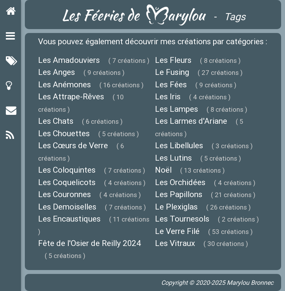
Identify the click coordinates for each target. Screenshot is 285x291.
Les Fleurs (173, 60)
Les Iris (168, 97)
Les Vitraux (175, 243)
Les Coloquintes (67, 170)
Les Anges (56, 72)
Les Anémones (64, 85)
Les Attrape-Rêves (71, 97)
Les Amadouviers (69, 60)
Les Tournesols (182, 219)
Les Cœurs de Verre (73, 145)
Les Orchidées (180, 182)
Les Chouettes (64, 133)
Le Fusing (172, 72)
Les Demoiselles (67, 207)
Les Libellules (179, 145)
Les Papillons (178, 194)
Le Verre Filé (177, 231)
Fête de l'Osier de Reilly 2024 (89, 243)
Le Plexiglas (176, 207)
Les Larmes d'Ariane (191, 121)
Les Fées (171, 85)
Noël (163, 170)
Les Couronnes (64, 194)
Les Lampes (176, 109)
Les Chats (55, 121)
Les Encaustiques (69, 219)
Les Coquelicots (67, 182)
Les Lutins (173, 158)
